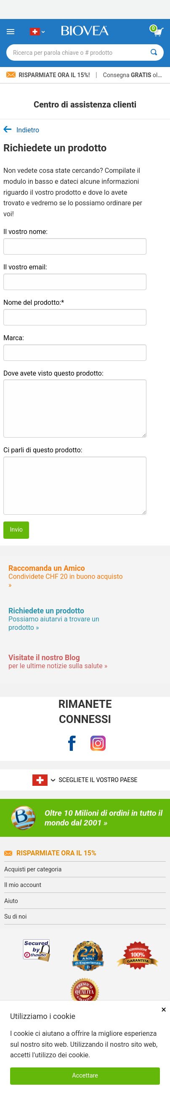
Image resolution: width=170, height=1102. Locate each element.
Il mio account (22, 885)
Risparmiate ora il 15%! (48, 75)
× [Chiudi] (163, 1009)
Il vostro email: (25, 267)
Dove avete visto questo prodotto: (53, 373)
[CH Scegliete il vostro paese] (37, 32)
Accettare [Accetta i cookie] (85, 1075)
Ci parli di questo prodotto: (42, 450)
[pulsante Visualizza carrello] (158, 32)
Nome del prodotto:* (33, 302)
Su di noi (15, 916)
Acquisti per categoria (32, 869)
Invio (16, 529)
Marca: (13, 338)
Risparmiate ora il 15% (50, 853)
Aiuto (11, 901)
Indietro (21, 130)
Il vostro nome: (25, 232)
